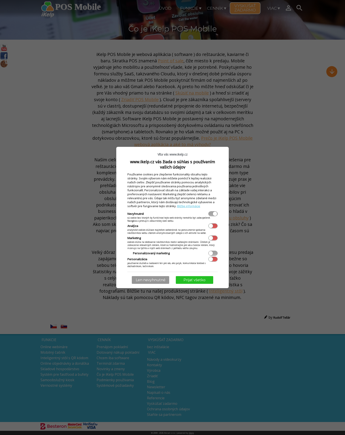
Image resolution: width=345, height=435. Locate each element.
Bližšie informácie (188, 206)
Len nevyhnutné (150, 280)
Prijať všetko (195, 280)
